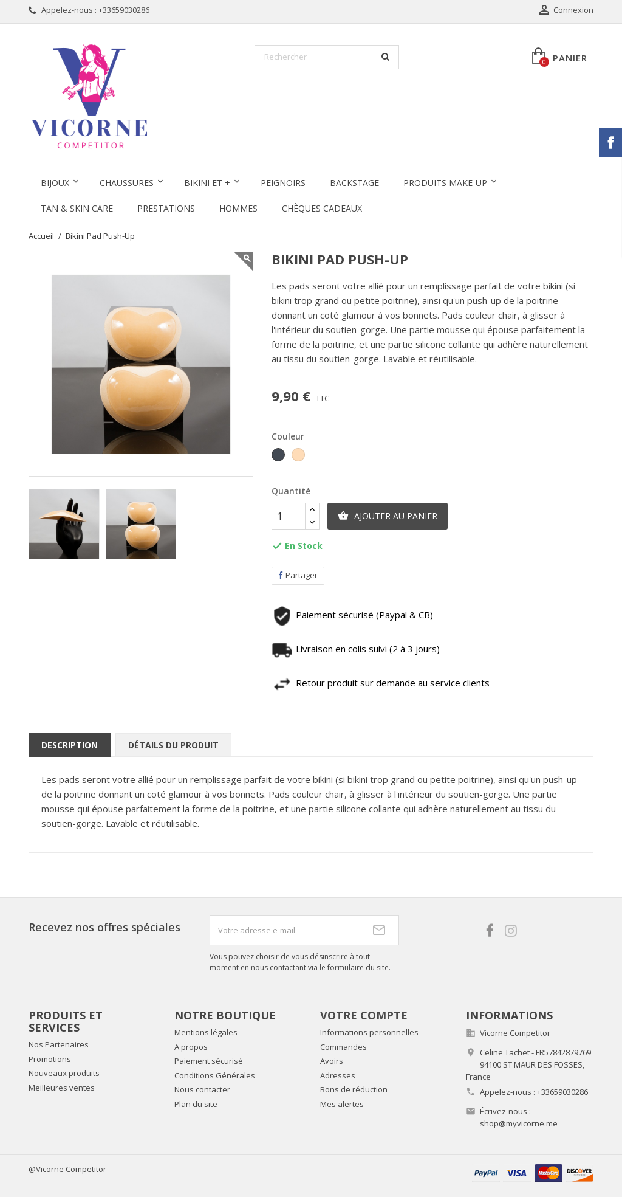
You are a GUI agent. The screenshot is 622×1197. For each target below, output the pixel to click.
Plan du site (195, 1104)
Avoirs (331, 1060)
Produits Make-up (445, 182)
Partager (298, 575)
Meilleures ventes (62, 1087)
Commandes (343, 1046)
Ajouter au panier (387, 516)
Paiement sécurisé (208, 1060)
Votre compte (364, 1015)
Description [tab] (69, 745)
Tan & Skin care (77, 208)
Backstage (354, 182)
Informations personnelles (369, 1032)
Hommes (238, 208)
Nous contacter (202, 1089)
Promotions (50, 1059)
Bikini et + (207, 182)
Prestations (166, 208)
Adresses (337, 1075)
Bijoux (55, 182)
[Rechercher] (327, 57)
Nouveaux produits (64, 1073)
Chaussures (127, 182)
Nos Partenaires (59, 1044)
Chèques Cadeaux (322, 208)
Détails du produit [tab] (173, 745)
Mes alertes (342, 1104)
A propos (191, 1046)
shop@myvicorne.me (519, 1123)
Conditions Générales (214, 1075)
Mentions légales (206, 1032)
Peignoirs (283, 182)
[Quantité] (289, 516)
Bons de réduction (354, 1089)
